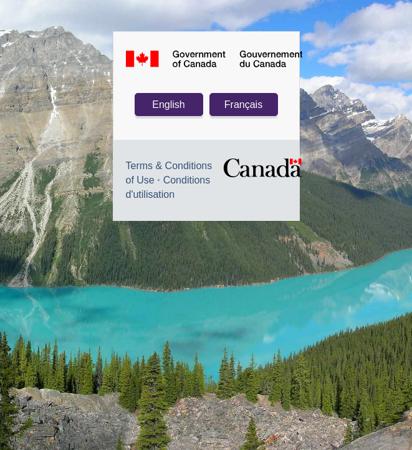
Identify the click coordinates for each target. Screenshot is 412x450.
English (168, 104)
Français (243, 104)
